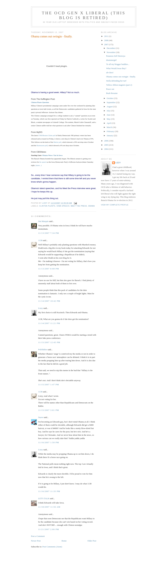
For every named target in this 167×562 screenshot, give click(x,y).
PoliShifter (42, 349)
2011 (106, 36)
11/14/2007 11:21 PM (49, 323)
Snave (40, 417)
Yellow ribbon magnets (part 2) (119, 85)
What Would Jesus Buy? (116, 68)
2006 (106, 141)
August (110, 106)
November (111, 52)
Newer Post (36, 541)
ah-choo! (109, 72)
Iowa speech (63, 206)
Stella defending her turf (116, 81)
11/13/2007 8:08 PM (48, 268)
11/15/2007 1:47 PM (48, 384)
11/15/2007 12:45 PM (49, 342)
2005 (106, 145)
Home (64, 541)
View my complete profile (115, 205)
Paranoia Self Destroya (115, 56)
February (111, 131)
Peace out (110, 89)
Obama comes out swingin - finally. (121, 76)
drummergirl (111, 60)
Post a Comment (38, 536)
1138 (40, 240)
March (110, 127)
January (110, 135)
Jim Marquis (43, 221)
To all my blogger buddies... (117, 64)
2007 (106, 44)
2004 (106, 149)
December (111, 48)
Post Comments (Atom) (52, 546)
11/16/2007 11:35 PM (49, 491)
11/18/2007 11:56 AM (49, 507)
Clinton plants (47, 206)
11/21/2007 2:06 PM (48, 529)
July (109, 110)
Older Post (91, 541)
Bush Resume (112, 93)
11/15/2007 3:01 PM (48, 410)
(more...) (38, 165)
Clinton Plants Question (40, 102)
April (109, 123)
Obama (91, 206)
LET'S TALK (43, 498)
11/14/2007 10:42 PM (49, 301)
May (109, 119)
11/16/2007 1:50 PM (48, 442)
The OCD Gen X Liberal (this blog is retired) (83, 15)
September (111, 102)
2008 (106, 40)
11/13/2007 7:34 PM (48, 233)
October (110, 98)
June (109, 115)
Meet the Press (79, 206)
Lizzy (40, 308)
